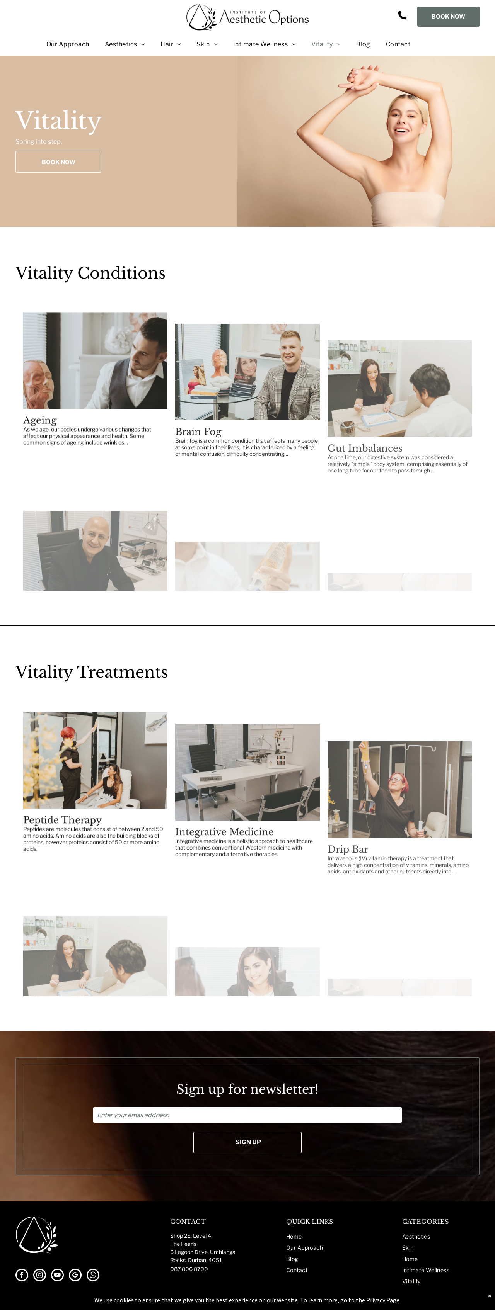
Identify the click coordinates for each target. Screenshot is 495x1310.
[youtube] (57, 1276)
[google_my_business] (75, 1276)
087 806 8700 (189, 1269)
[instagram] (39, 1276)
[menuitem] (60, 44)
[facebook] (21, 1276)
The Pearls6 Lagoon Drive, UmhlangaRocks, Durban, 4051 (203, 1251)
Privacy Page (382, 1300)
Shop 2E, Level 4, (191, 1235)
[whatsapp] (93, 1276)
